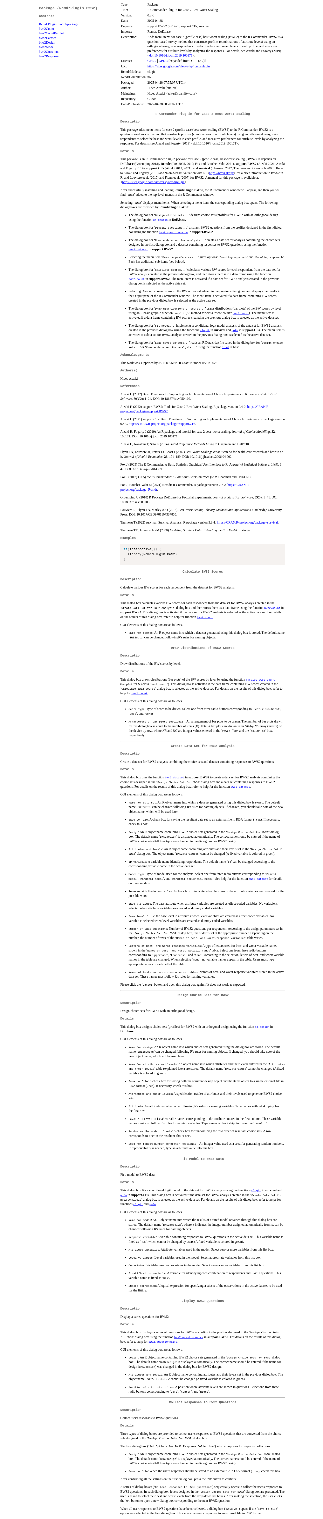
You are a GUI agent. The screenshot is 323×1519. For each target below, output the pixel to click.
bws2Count (46, 28)
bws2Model (47, 47)
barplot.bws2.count (260, 679)
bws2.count (137, 279)
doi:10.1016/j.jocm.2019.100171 (170, 55)
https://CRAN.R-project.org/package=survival (247, 522)
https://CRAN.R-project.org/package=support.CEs (162, 423)
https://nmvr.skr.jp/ (221, 173)
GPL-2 (151, 60)
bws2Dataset (47, 38)
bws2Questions (49, 51)
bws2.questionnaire (173, 232)
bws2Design (47, 42)
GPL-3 (163, 60)
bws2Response (49, 56)
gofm (235, 330)
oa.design (160, 220)
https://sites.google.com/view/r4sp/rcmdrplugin (178, 66)
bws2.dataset (138, 249)
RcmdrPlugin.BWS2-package (58, 24)
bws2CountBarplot (51, 33)
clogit (205, 330)
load (225, 347)
